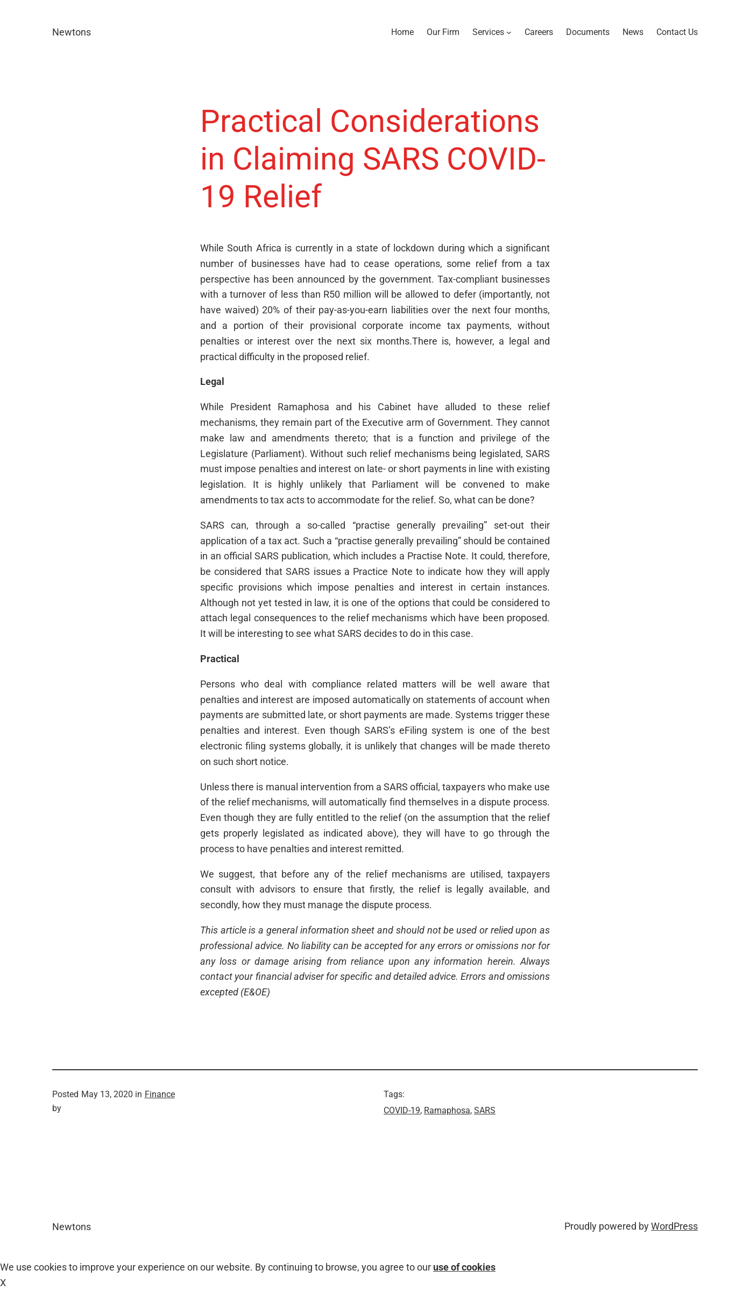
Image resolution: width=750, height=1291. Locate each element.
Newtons (71, 32)
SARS (485, 1110)
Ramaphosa (447, 1110)
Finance (160, 1094)
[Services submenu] (509, 32)
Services (488, 32)
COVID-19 (402, 1110)
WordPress (674, 1226)
